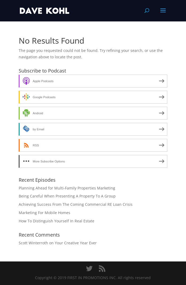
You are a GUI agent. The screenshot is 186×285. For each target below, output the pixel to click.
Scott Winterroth (33, 242)
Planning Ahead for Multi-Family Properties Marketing (67, 188)
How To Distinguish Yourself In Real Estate (56, 220)
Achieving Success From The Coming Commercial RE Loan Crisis (76, 204)
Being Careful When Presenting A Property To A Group (67, 196)
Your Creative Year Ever (76, 242)
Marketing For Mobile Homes (44, 212)
